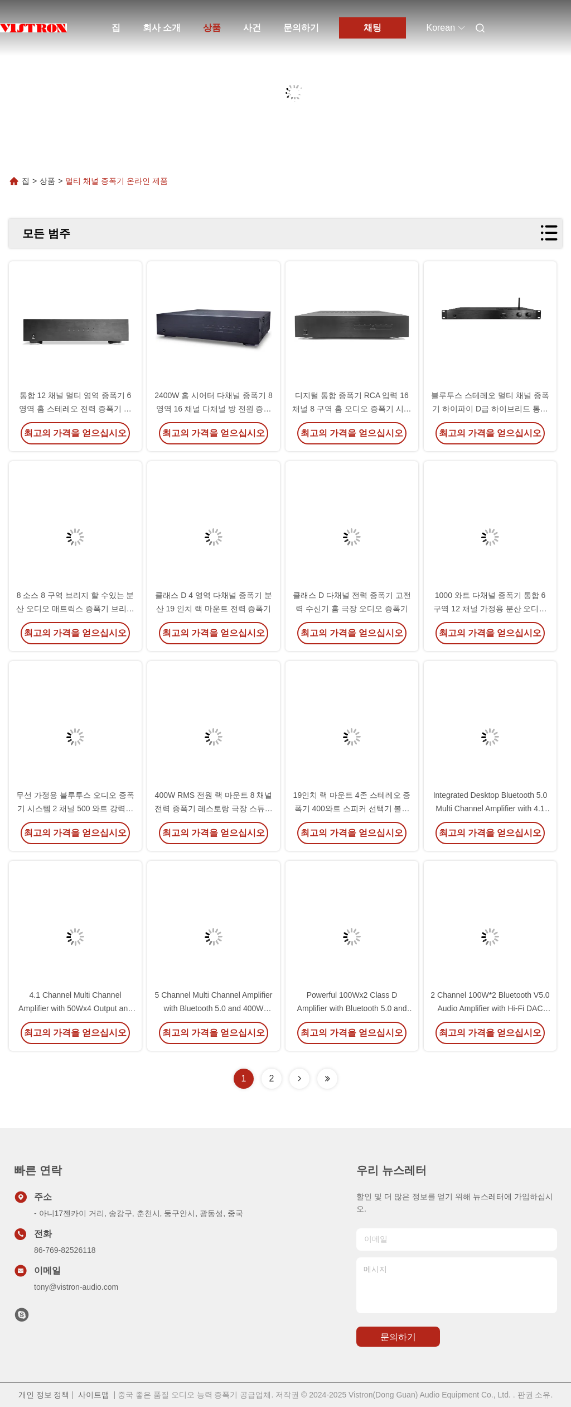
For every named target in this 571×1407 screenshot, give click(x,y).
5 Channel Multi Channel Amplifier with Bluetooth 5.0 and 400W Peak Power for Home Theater (214, 1008)
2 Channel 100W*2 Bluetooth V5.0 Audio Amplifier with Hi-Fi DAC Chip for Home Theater (489, 1008)
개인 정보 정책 (44, 1394)
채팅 (372, 27)
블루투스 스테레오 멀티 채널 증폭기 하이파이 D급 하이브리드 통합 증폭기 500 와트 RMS (490, 409)
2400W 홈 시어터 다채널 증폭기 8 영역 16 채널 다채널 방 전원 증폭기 (213, 409)
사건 (252, 27)
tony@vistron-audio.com (76, 1286)
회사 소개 (162, 27)
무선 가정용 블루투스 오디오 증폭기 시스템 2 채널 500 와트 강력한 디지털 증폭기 (75, 808)
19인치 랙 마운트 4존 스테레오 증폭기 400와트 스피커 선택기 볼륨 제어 (352, 808)
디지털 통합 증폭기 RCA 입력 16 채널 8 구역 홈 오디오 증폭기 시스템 (351, 409)
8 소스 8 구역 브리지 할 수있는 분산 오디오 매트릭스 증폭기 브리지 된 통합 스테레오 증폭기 (75, 608)
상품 (212, 27)
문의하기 (301, 27)
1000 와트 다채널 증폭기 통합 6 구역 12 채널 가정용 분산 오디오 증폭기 (489, 608)
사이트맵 (93, 1394)
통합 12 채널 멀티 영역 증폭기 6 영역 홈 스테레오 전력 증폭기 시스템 (75, 409)
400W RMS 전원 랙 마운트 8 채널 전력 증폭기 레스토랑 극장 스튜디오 (213, 808)
